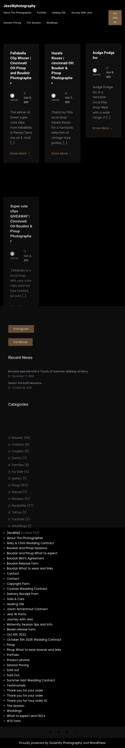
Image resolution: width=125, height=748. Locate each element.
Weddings (19, 560)
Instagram (21, 336)
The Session (15, 706)
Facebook (20, 349)
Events (16, 492)
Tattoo (17, 547)
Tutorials (18, 553)
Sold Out (13, 675)
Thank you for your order (25, 690)
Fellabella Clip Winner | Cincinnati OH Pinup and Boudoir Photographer (20, 77)
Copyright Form (18, 584)
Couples (18, 485)
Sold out (13, 670)
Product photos (18, 660)
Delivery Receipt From (23, 594)
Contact (115, 17)
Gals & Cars (15, 599)
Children (18, 479)
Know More (18, 162)
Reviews (18, 533)
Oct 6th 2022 (16, 635)
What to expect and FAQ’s (26, 716)
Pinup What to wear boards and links (34, 650)
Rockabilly (19, 540)
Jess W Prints (16, 614)
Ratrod (17, 526)
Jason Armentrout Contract (27, 609)
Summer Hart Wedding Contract (31, 680)
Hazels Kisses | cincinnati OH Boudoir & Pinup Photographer (62, 77)
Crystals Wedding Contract (27, 589)
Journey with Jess (20, 619)
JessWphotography (19, 6)
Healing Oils (15, 604)
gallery (17, 513)
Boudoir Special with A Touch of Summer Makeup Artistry (48, 378)
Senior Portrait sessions (25, 390)
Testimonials (16, 685)
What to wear (22, 567)
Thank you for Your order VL (27, 701)
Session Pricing (18, 665)
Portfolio (13, 655)
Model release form (21, 629)
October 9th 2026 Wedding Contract (34, 640)
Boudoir (17, 472)
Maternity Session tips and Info (29, 624)
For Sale (17, 506)
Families (18, 499)
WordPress (97, 743)
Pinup (16, 519)
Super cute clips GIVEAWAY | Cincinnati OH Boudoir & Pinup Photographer (21, 263)
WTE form (14, 721)
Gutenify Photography (66, 743)
